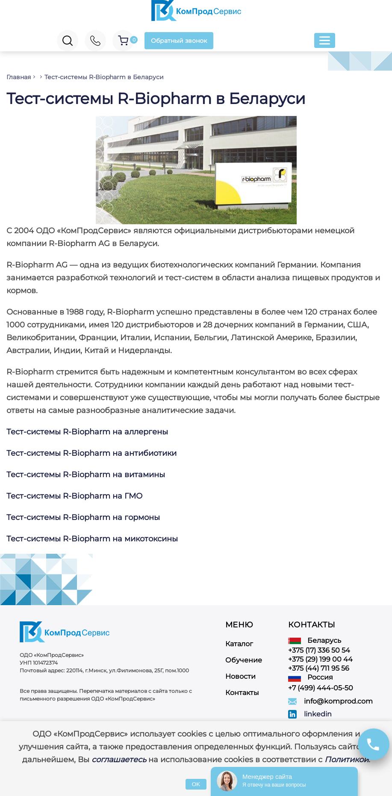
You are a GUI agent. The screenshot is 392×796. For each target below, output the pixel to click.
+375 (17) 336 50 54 (319, 650)
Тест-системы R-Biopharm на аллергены (87, 432)
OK (196, 784)
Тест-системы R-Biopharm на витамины (85, 474)
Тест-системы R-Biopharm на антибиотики (92, 453)
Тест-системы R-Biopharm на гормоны (83, 517)
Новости (240, 676)
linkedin (318, 714)
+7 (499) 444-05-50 (320, 688)
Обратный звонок (179, 41)
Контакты (242, 693)
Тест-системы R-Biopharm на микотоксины (92, 539)
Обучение (243, 660)
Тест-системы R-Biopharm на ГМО (74, 496)
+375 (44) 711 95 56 (318, 668)
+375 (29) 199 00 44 (320, 659)
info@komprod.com (338, 701)
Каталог (239, 644)
